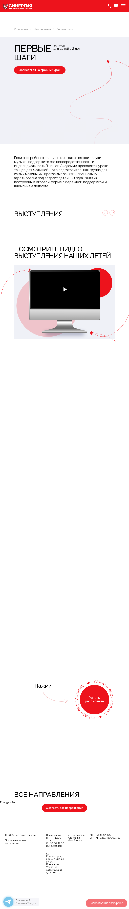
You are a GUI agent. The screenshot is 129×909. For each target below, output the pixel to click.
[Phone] (109, 5)
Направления (42, 29)
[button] (40, 70)
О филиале (21, 29)
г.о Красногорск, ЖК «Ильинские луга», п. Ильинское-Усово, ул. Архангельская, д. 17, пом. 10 (55, 885)
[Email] (116, 5)
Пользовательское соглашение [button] (15, 864)
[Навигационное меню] (123, 6)
